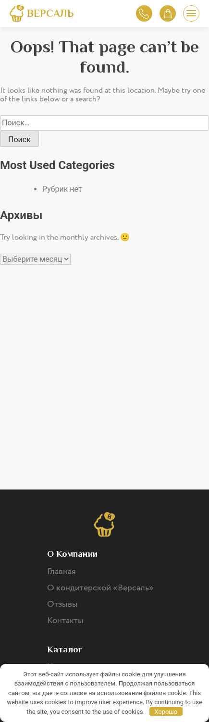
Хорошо (165, 711)
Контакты (65, 620)
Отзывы (62, 604)
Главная (61, 571)
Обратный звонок (144, 14)
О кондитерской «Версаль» (100, 588)
